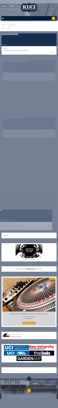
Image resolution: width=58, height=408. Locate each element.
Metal (7, 32)
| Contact (47, 396)
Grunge (4, 32)
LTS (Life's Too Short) (16, 334)
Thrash (16, 32)
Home (4, 27)
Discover (52, 50)
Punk (10, 32)
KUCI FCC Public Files (40, 396)
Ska (14, 32)
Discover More (29, 323)
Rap (12, 32)
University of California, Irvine (28, 396)
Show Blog (29, 320)
